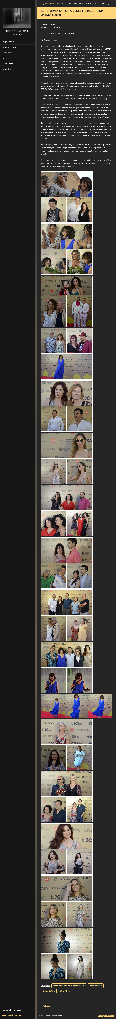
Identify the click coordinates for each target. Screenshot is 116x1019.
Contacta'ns (8, 52)
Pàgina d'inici (8, 41)
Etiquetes (45, 985)
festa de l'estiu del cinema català (68, 985)
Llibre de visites (9, 69)
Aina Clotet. (65, 991)
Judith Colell (95, 985)
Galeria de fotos (9, 63)
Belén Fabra (49, 991)
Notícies (6, 58)
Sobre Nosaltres (9, 47)
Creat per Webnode (106, 1015)
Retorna (46, 1006)
